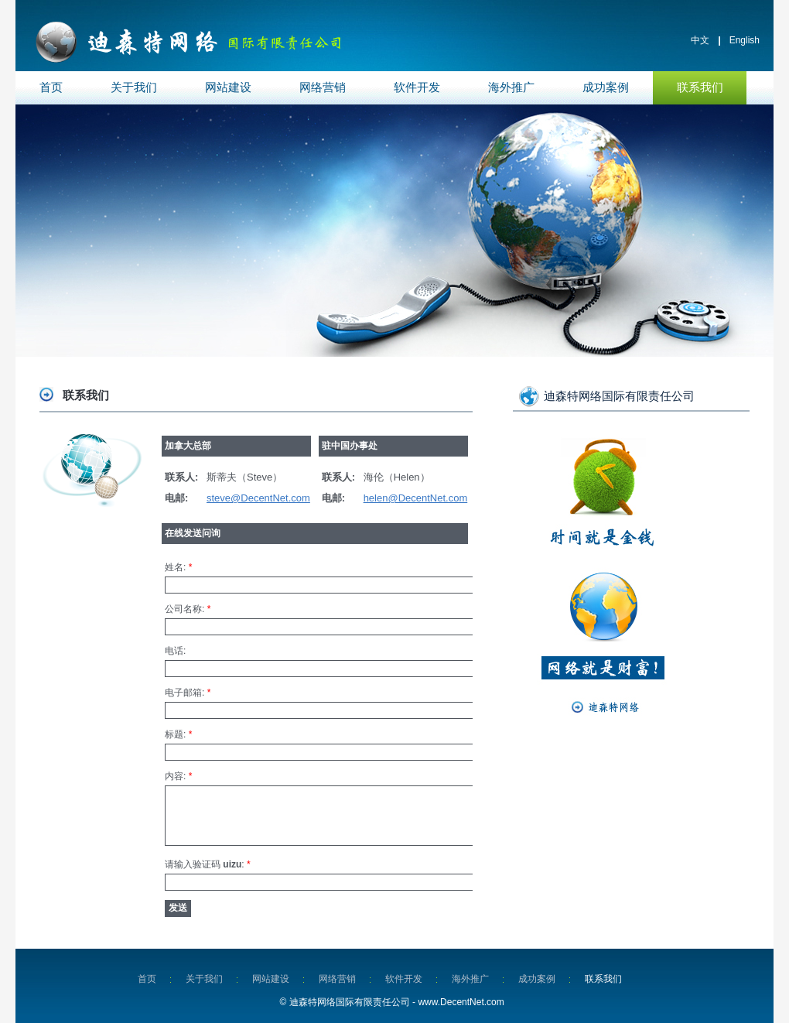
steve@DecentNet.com (258, 498)
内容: (178, 776)
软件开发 (417, 87)
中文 (700, 40)
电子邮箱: (187, 692)
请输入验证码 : (208, 864)
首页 (51, 87)
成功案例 (605, 87)
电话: (175, 650)
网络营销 (322, 87)
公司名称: (187, 609)
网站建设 (228, 87)
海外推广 (511, 87)
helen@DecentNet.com (416, 498)
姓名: (178, 567)
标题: (178, 734)
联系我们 (700, 87)
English (744, 40)
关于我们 (134, 87)
